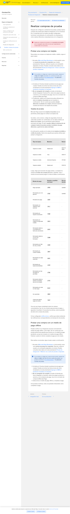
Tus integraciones (49, 77)
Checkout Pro (43, 12)
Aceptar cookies (31, 511)
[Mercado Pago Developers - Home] (10, 2)
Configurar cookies (41, 511)
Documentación (32, 12)
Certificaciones (44, 2)
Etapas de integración (55, 12)
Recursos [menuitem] (36, 2)
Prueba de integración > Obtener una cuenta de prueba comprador (48, 351)
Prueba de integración (34, 15)
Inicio (19, 2)
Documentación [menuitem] (26, 2)
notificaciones (45, 316)
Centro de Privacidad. (53, 509)
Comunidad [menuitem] (53, 2)
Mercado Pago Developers (45, 60)
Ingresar (58, 2)
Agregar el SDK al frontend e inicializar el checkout (47, 88)
